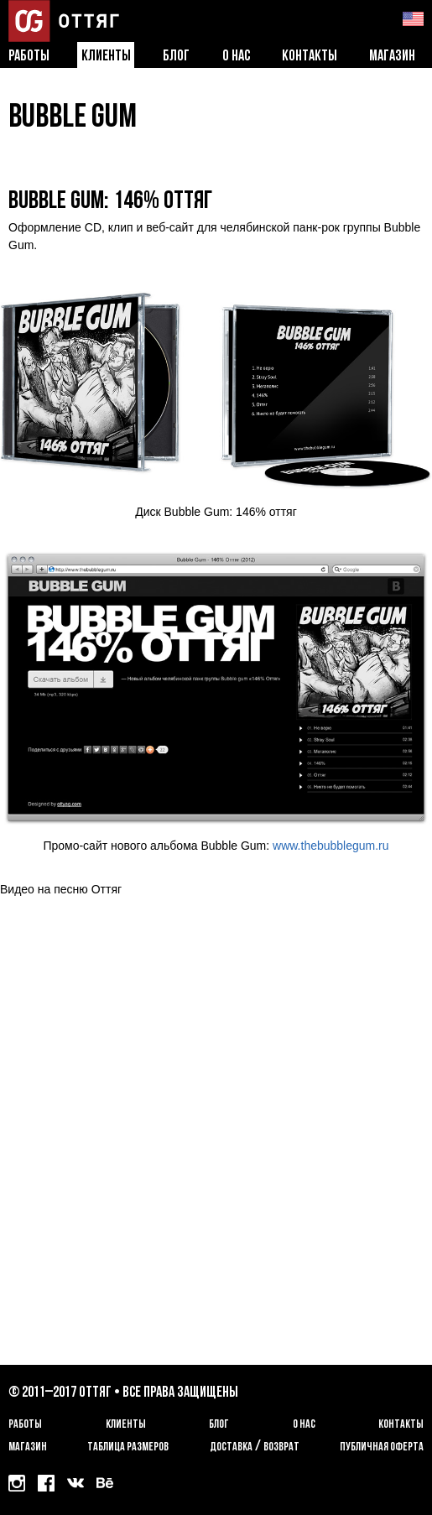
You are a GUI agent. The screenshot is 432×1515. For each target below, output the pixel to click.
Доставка (231, 1447)
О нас (236, 57)
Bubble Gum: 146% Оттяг (110, 202)
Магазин (392, 57)
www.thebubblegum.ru (331, 845)
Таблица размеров (128, 1447)
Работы (28, 57)
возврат (281, 1447)
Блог (176, 57)
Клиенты (106, 57)
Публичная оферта (382, 1447)
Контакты (309, 57)
